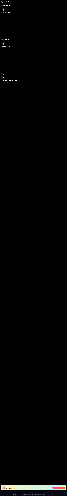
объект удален (25, 475)
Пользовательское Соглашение (61, 449)
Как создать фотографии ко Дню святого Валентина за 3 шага (42, 49)
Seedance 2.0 (25, 448)
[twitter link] (13, 452)
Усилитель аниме (36, 471)
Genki (58, 462)
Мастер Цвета (25, 465)
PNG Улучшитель (26, 463)
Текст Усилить (25, 461)
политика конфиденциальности (62, 452)
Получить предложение (49, 1)
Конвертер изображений (37, 466)
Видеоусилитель (26, 456)
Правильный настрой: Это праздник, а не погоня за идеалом (42, 52)
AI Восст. (24, 458)
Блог (18, 5)
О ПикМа (50, 459)
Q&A (49, 457)
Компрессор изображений (37, 463)
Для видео (50, 451)
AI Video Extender (36, 473)
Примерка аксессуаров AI (25, 482)
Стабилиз (36, 468)
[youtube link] (10, 452)
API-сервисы (22, 5)
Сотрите (35, 449)
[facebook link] (3, 452)
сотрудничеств (42, 5)
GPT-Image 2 (25, 450)
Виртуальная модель (25, 485)
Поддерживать (33, 5)
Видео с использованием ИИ (26, 453)
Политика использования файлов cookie (60, 455)
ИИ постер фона (25, 477)
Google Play (43, 267)
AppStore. (50, 267)
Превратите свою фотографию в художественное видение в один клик (42, 45)
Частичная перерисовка (25, 480)
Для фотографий (50, 449)
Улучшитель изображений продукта (25, 489)
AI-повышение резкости (36, 452)
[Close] (65, 1)
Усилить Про (25, 460)
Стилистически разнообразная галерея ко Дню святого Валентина (40, 47)
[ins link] (6, 452)
